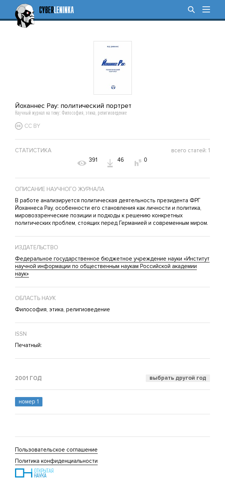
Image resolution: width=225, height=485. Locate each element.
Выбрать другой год (177, 377)
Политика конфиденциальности (56, 461)
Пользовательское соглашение (56, 449)
